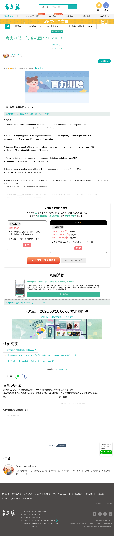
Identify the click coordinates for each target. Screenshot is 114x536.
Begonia (108, 521)
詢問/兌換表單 (27, 499)
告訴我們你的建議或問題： (16, 409)
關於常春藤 (5, 494)
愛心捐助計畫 (16, 494)
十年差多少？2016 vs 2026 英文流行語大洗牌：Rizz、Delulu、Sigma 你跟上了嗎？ (42, 355)
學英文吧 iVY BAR (59, 494)
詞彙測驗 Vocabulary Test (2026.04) (22, 350)
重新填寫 (52, 446)
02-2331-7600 (36, 512)
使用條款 (99, 503)
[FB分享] (24, 376)
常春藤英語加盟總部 (75, 494)
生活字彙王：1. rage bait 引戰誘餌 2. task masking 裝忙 (31, 361)
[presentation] (57, 435)
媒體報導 (47, 494)
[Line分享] (17, 376)
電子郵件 (63, 396)
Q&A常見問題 (15, 499)
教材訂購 (101, 494)
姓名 (5, 396)
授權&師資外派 (90, 494)
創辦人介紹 (28, 494)
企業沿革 (38, 494)
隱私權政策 (108, 503)
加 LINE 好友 (106, 452)
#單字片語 (61, 369)
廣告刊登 (5, 499)
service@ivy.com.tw (38, 518)
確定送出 (62, 446)
